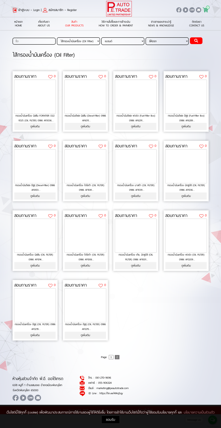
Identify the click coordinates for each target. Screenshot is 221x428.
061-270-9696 (103, 377)
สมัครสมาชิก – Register (60, 10)
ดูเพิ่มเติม (35, 126)
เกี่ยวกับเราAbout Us (44, 23)
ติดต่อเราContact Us (196, 23)
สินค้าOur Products (74, 23)
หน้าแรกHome (18, 23)
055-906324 (105, 383)
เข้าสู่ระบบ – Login (26, 10)
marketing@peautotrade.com (112, 388)
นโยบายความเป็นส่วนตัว (199, 412)
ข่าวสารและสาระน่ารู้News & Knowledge (161, 23)
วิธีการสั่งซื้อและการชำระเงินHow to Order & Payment (116, 23)
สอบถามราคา (25, 76)
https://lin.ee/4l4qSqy (111, 393)
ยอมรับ (110, 420)
